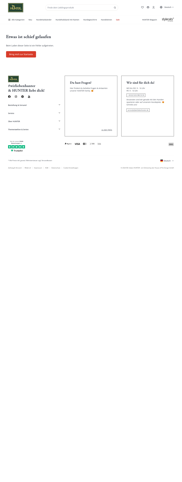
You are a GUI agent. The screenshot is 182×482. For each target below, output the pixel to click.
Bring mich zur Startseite (21, 54)
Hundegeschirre (90, 19)
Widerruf (28, 168)
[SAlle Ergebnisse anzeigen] (115, 8)
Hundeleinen (106, 19)
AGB (46, 168)
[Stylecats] (168, 19)
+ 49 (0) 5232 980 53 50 (136, 95)
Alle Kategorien (16, 19)
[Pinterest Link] (22, 96)
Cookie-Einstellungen (70, 168)
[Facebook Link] (9, 96)
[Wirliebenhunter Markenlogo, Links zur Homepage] (15, 7)
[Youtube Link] (29, 96)
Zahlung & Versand (14, 168)
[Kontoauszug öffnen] (153, 7)
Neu (30, 19)
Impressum (38, 168)
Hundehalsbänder (44, 19)
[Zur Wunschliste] (142, 7)
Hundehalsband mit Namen (67, 19)
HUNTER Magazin (149, 19)
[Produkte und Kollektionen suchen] (81, 8)
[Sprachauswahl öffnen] (166, 7)
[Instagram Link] (16, 96)
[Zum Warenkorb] (148, 7)
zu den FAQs (106, 130)
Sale (118, 19)
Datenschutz (55, 168)
